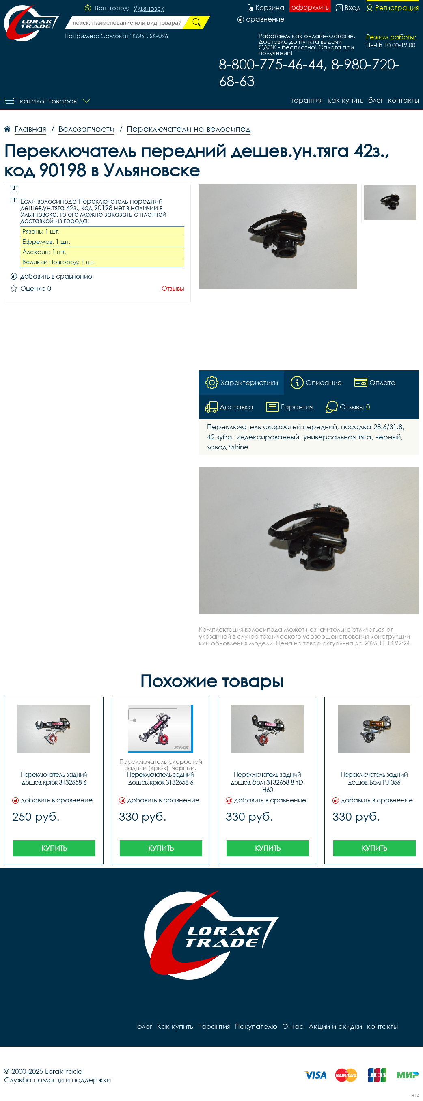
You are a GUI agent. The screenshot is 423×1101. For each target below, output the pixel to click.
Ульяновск (149, 8)
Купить (54, 848)
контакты (403, 100)
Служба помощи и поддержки (57, 1079)
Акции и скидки (335, 1026)
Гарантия (307, 100)
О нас (293, 1026)
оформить (310, 7)
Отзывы (173, 288)
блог (375, 100)
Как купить (345, 100)
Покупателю (256, 1026)
